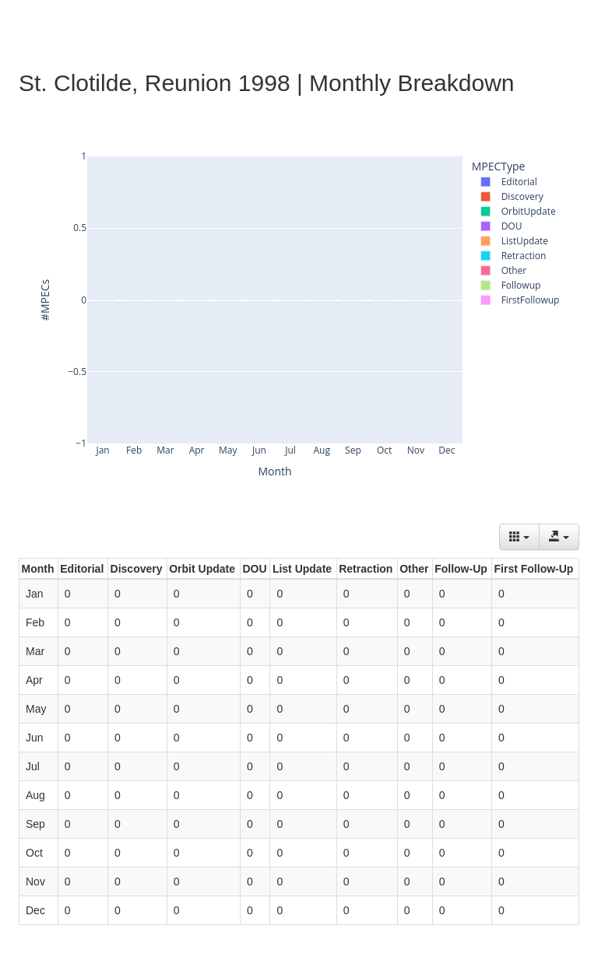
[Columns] (519, 537)
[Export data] (559, 537)
